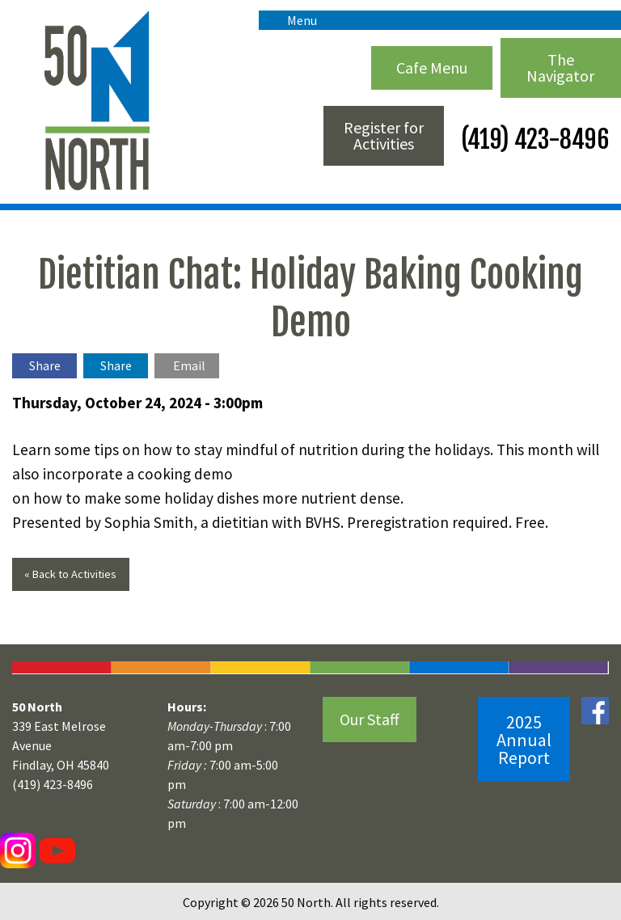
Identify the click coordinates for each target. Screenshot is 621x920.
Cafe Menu (431, 67)
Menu (294, 20)
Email (189, 365)
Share (45, 365)
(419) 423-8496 (532, 139)
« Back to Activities (70, 574)
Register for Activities (384, 135)
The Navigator (560, 67)
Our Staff (369, 719)
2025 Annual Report (523, 740)
